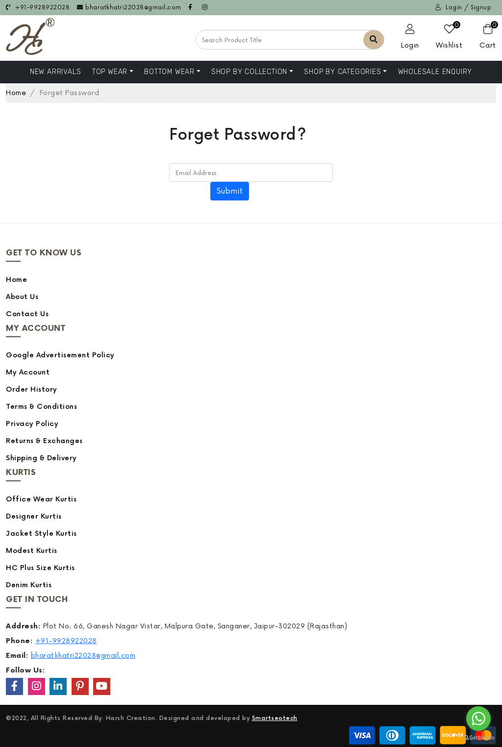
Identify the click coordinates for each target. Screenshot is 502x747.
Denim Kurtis (28, 585)
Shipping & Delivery (41, 458)
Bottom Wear (169, 72)
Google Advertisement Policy (60, 355)
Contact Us (27, 314)
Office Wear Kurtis (41, 499)
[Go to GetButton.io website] (478, 737)
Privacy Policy (32, 424)
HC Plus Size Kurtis (40, 568)
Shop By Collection (249, 72)
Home (16, 93)
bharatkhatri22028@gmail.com (129, 7)
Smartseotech (275, 718)
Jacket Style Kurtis (41, 533)
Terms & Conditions (41, 406)
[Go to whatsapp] (478, 718)
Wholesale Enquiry (435, 72)
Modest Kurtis (31, 551)
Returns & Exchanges (44, 441)
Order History (31, 389)
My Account (28, 372)
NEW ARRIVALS (55, 72)
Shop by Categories (342, 72)
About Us (22, 297)
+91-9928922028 (38, 7)
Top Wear (109, 72)
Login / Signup (463, 7)
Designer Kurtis (34, 516)
